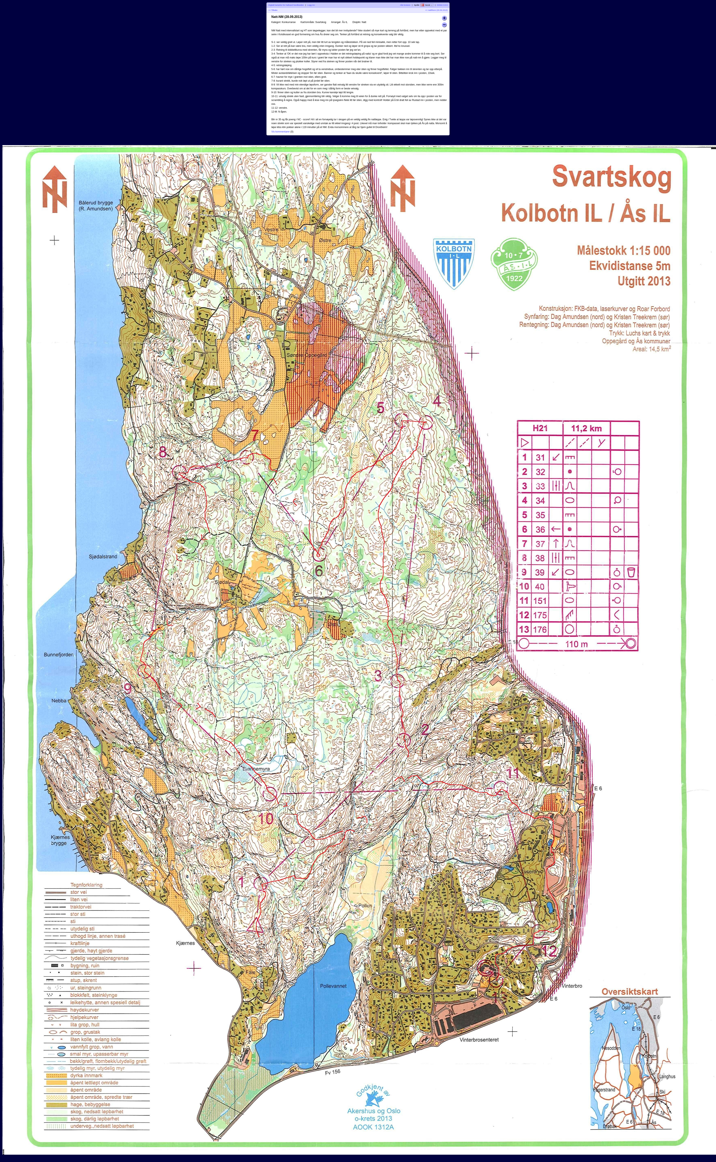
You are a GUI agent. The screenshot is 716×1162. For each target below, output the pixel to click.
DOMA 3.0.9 (442, 5)
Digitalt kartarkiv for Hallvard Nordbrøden (286, 5)
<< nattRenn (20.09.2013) (436, 10)
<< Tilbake (272, 10)
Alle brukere (405, 5)
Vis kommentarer (280, 131)
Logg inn (311, 5)
